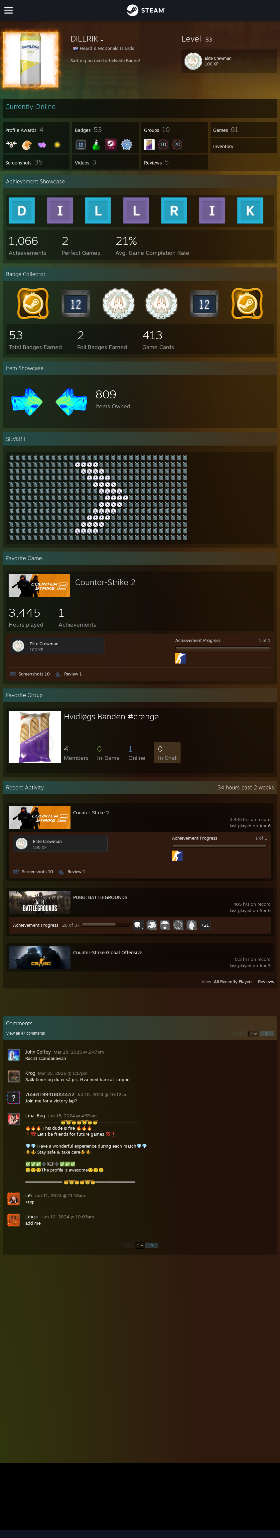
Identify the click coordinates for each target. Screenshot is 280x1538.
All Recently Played (233, 981)
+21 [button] (205, 925)
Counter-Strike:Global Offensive (107, 952)
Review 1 (73, 673)
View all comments (25, 1033)
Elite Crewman (44, 643)
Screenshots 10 (34, 673)
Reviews (266, 981)
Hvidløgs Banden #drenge (111, 716)
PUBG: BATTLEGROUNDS (100, 897)
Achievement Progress (197, 640)
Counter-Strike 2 (105, 582)
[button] (229, 38)
